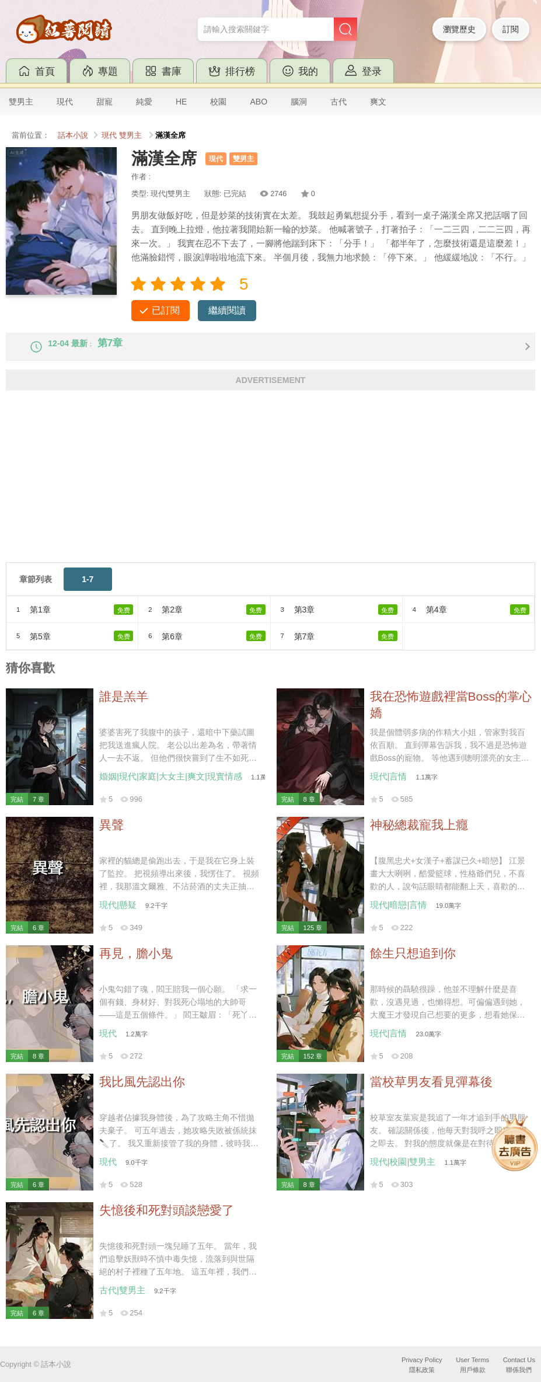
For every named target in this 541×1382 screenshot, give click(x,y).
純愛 (144, 101)
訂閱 (510, 29)
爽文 (378, 101)
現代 (65, 101)
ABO (258, 101)
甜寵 (104, 101)
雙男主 (21, 101)
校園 (218, 101)
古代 (338, 101)
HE (181, 101)
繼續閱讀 (227, 310)
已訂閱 (166, 310)
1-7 (87, 589)
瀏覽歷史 (459, 29)
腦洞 (299, 101)
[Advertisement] (270, 491)
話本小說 (73, 135)
